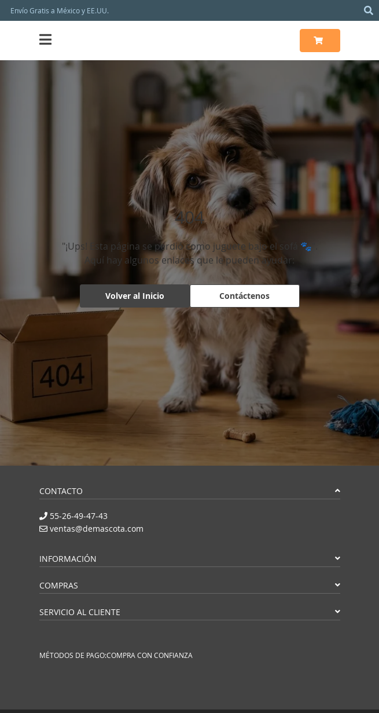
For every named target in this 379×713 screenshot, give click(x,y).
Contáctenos (244, 295)
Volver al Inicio (134, 295)
